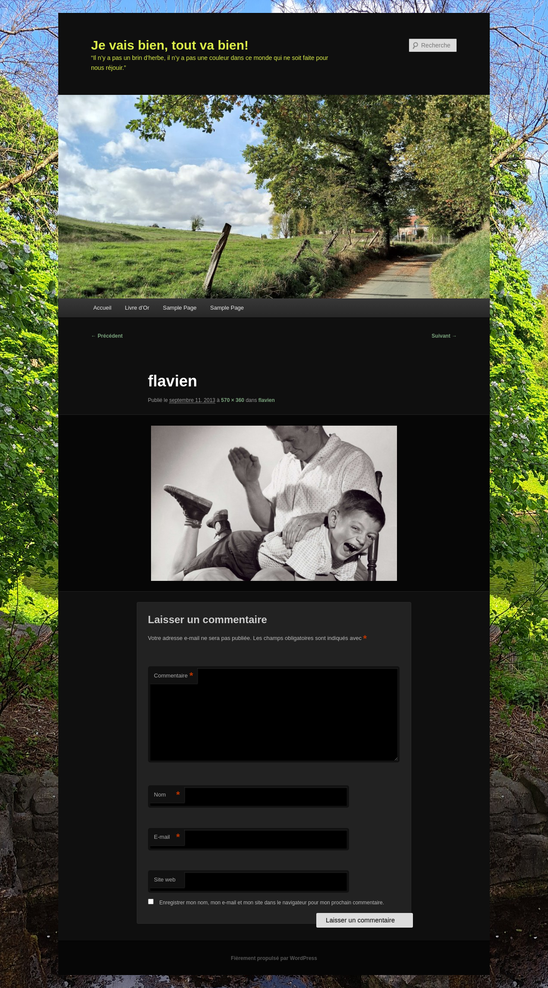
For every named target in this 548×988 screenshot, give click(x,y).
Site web (165, 879)
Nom (167, 795)
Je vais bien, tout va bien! (170, 45)
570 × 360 (232, 400)
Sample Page (179, 307)
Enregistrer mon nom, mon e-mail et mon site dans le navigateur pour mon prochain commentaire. (271, 903)
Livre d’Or (137, 307)
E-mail (167, 837)
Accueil (102, 307)
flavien (266, 400)
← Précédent (107, 336)
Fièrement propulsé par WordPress (274, 958)
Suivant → (444, 336)
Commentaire (173, 676)
